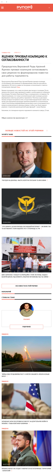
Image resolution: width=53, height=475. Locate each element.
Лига (18, 87)
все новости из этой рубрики (27, 286)
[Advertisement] (26, 28)
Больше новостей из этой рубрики (27, 130)
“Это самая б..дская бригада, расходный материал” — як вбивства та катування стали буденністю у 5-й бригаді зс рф (26, 228)
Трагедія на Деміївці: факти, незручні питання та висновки (25, 180)
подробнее (26, 327)
